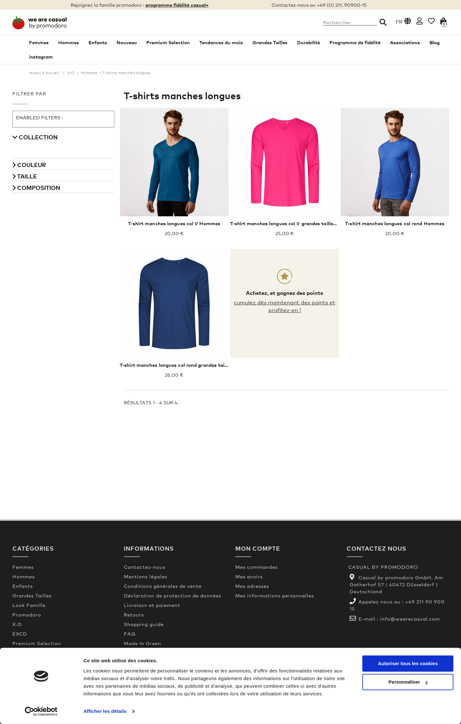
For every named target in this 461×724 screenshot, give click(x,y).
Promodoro (26, 615)
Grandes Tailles (269, 42)
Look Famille (29, 605)
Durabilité (308, 42)
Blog (434, 42)
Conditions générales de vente (163, 586)
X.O (70, 73)
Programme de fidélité (355, 42)
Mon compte (257, 548)
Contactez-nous (144, 567)
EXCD (19, 634)
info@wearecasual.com (410, 619)
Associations (405, 42)
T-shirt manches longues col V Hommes (174, 223)
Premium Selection (168, 42)
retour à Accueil (44, 73)
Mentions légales (145, 577)
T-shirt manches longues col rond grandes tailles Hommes (187, 365)
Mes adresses (252, 586)
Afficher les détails (104, 711)
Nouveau (127, 42)
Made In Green (142, 643)
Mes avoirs (249, 577)
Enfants (98, 42)
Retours (134, 615)
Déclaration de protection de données (172, 596)
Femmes (39, 42)
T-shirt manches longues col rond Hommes (394, 223)
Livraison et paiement (152, 605)
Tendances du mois (221, 42)
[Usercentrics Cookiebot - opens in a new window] (41, 711)
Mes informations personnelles (274, 596)
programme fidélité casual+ (177, 5)
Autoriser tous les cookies (408, 663)
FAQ (130, 634)
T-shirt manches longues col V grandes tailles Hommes (294, 223)
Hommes (68, 42)
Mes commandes (256, 567)
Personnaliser (408, 682)
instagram (41, 57)
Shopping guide (144, 624)
